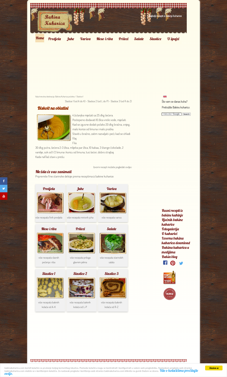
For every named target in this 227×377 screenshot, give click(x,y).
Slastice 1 (79, 96)
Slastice (155, 38)
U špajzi (173, 38)
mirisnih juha (87, 217)
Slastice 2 (80, 273)
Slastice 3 (112, 273)
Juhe (70, 38)
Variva (85, 38)
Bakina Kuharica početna (65, 96)
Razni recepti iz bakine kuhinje (172, 212)
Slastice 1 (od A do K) (75, 101)
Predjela (54, 38)
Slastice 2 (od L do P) (98, 101)
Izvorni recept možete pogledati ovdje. (112, 167)
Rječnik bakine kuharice (172, 222)
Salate (139, 38)
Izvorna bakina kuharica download (176, 240)
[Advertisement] (108, 64)
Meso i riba (104, 38)
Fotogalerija (170, 229)
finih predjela (55, 217)
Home (40, 38)
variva (118, 217)
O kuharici (169, 233)
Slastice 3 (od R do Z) (121, 101)
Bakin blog (169, 256)
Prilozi (123, 38)
